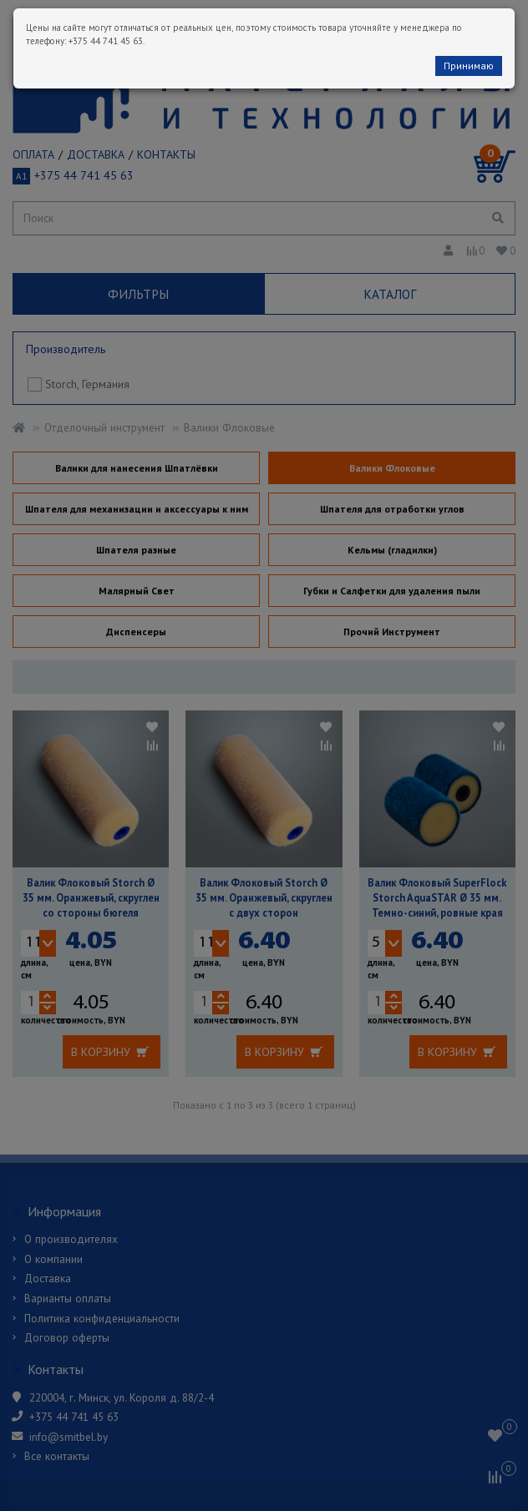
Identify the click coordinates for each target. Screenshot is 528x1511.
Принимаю (469, 65)
